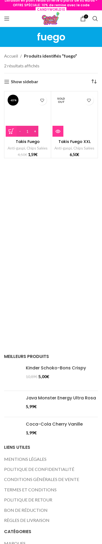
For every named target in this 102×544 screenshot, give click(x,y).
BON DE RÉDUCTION (26, 510)
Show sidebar (24, 81)
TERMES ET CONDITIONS (30, 489)
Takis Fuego (28, 141)
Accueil (11, 55)
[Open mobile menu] (6, 18)
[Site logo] (51, 18)
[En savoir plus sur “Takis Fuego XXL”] (57, 131)
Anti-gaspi (16, 148)
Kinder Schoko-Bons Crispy (56, 368)
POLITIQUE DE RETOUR (28, 499)
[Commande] (94, 81)
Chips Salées (37, 148)
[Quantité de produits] (27, 131)
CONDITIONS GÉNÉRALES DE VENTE (41, 479)
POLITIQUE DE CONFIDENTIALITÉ (39, 469)
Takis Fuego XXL (74, 141)
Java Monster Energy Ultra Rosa (61, 398)
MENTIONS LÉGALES (25, 459)
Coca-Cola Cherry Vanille (54, 424)
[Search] (95, 18)
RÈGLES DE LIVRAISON (27, 520)
